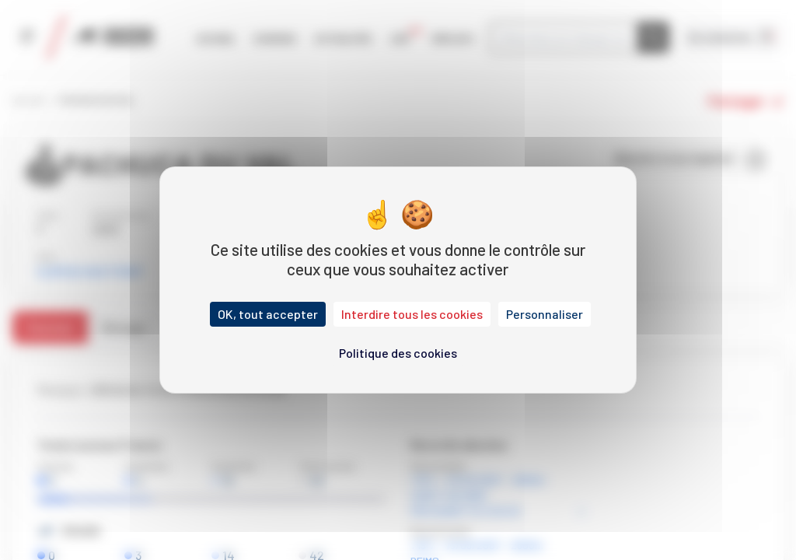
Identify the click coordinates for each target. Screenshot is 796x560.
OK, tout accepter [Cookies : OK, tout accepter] (268, 313)
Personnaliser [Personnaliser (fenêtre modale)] (544, 313)
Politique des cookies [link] (398, 352)
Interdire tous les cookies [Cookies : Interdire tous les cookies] (412, 313)
